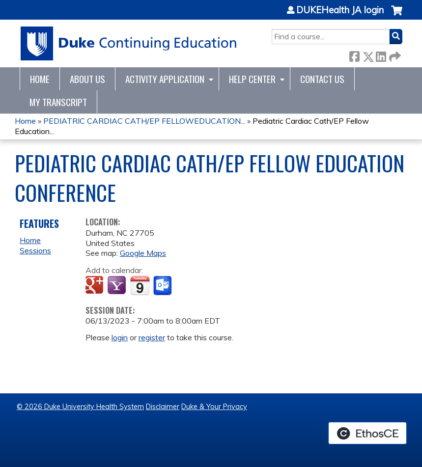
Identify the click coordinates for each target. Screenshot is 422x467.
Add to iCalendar (140, 285)
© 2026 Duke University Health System (80, 406)
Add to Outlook (163, 286)
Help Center (252, 79)
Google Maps (143, 253)
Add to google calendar (95, 286)
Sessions (35, 250)
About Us (87, 79)
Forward (394, 54)
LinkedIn (381, 54)
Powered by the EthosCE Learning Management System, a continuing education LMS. (367, 433)
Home (40, 79)
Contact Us (322, 79)
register (152, 337)
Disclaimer (162, 406)
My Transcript (58, 102)
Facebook (354, 54)
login (120, 337)
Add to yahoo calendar (118, 286)
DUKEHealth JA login (340, 10)
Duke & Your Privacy (214, 406)
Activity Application (164, 79)
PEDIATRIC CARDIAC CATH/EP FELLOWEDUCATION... (144, 121)
